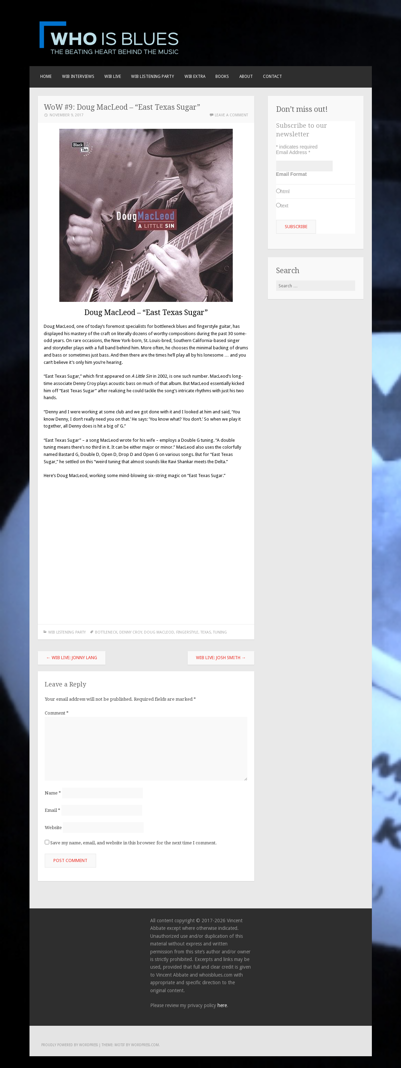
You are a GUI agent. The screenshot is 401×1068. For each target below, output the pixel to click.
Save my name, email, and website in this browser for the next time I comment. (133, 842)
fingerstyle (187, 632)
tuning (220, 632)
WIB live (112, 76)
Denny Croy (130, 632)
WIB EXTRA (195, 76)
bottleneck (106, 632)
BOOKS (222, 76)
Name (53, 793)
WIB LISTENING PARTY (152, 76)
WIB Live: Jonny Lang (71, 657)
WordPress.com (145, 1045)
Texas (205, 632)
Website (53, 827)
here (222, 1005)
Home (46, 76)
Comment (57, 713)
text (285, 205)
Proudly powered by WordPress (69, 1045)
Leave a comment (231, 115)
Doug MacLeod (159, 632)
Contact (272, 76)
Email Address (293, 152)
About (246, 76)
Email (52, 810)
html (285, 191)
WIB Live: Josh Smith (221, 657)
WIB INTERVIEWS (78, 76)
